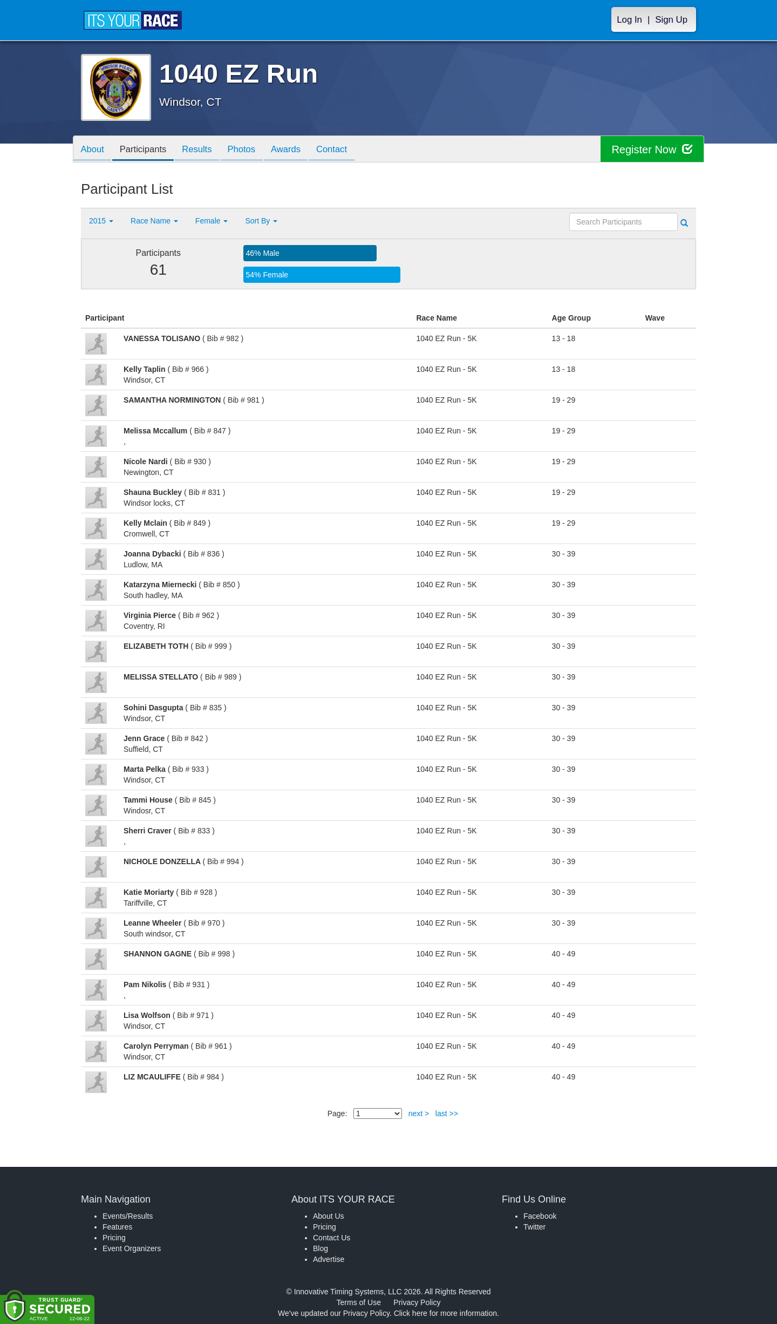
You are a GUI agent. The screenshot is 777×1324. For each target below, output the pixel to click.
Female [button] (211, 220)
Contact (342, 150)
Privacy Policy (416, 1302)
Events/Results (128, 1216)
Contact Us (331, 1237)
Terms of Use (359, 1302)
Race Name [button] (154, 220)
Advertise (328, 1259)
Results (202, 150)
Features (117, 1227)
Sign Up (671, 20)
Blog (320, 1248)
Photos (249, 150)
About (93, 150)
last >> (446, 1113)
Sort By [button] (261, 220)
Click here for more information (445, 1313)
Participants (146, 150)
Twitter (534, 1227)
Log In (629, 20)
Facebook (539, 1216)
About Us (328, 1216)
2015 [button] (101, 220)
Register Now (652, 149)
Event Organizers (132, 1248)
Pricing (114, 1237)
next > (419, 1113)
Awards (295, 150)
